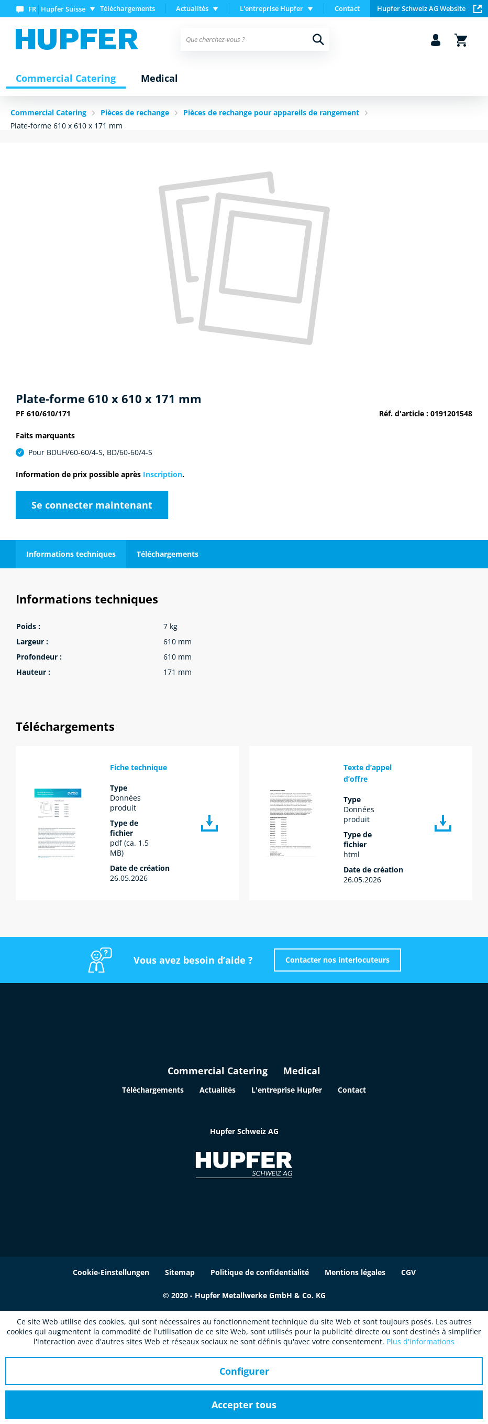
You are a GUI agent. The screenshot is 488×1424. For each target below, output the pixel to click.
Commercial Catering (218, 1070)
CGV (408, 1272)
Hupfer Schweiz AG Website (429, 8)
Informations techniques (71, 554)
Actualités (217, 1090)
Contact (347, 8)
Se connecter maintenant (91, 505)
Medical (301, 1070)
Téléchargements (127, 8)
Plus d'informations (420, 1341)
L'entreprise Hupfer (286, 1090)
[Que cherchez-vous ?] (255, 39)
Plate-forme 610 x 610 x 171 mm (66, 126)
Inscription (162, 474)
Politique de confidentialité (259, 1272)
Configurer (244, 1371)
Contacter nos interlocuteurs (337, 960)
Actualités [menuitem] (192, 8)
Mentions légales (355, 1272)
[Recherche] (318, 39)
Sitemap (180, 1272)
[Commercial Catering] (65, 78)
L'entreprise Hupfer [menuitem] (271, 8)
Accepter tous (244, 1404)
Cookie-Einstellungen (111, 1272)
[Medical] (159, 78)
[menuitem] (58, 8)
